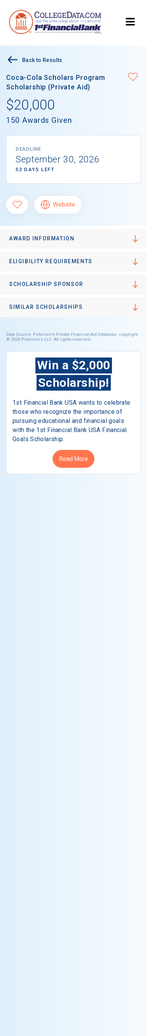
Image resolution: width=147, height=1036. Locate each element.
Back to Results (34, 61)
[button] (133, 78)
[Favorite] (17, 205)
